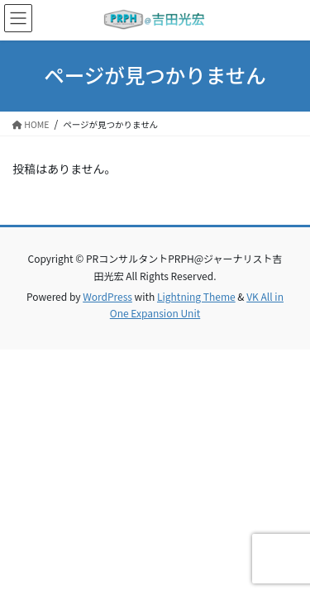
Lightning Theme (196, 296)
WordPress (107, 296)
